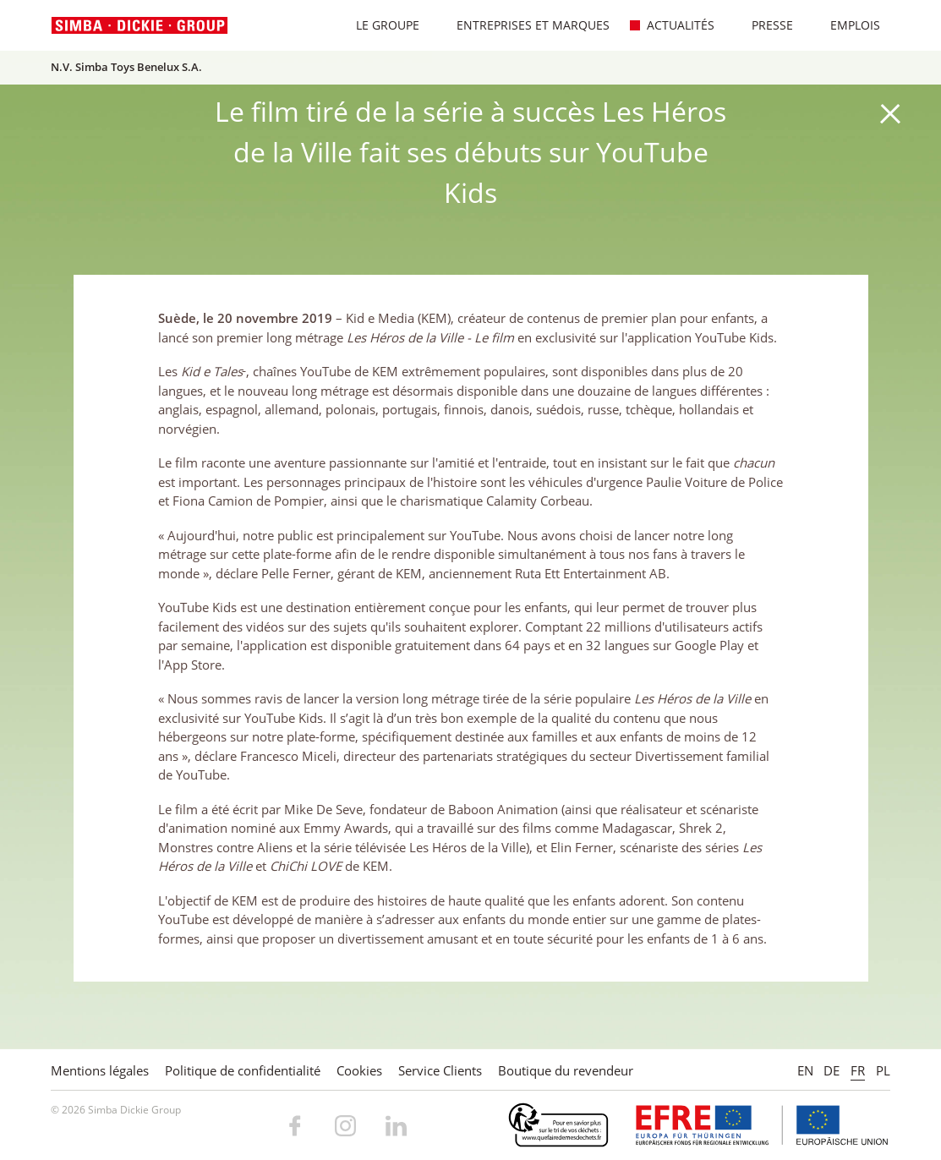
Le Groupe (378, 25)
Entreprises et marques (524, 25)
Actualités (671, 25)
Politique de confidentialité (242, 1070)
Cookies (359, 1070)
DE (831, 1070)
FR (858, 1070)
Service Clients (440, 1070)
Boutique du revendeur (565, 1070)
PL (883, 1070)
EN (805, 1070)
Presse (763, 25)
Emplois (846, 25)
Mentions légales (100, 1070)
